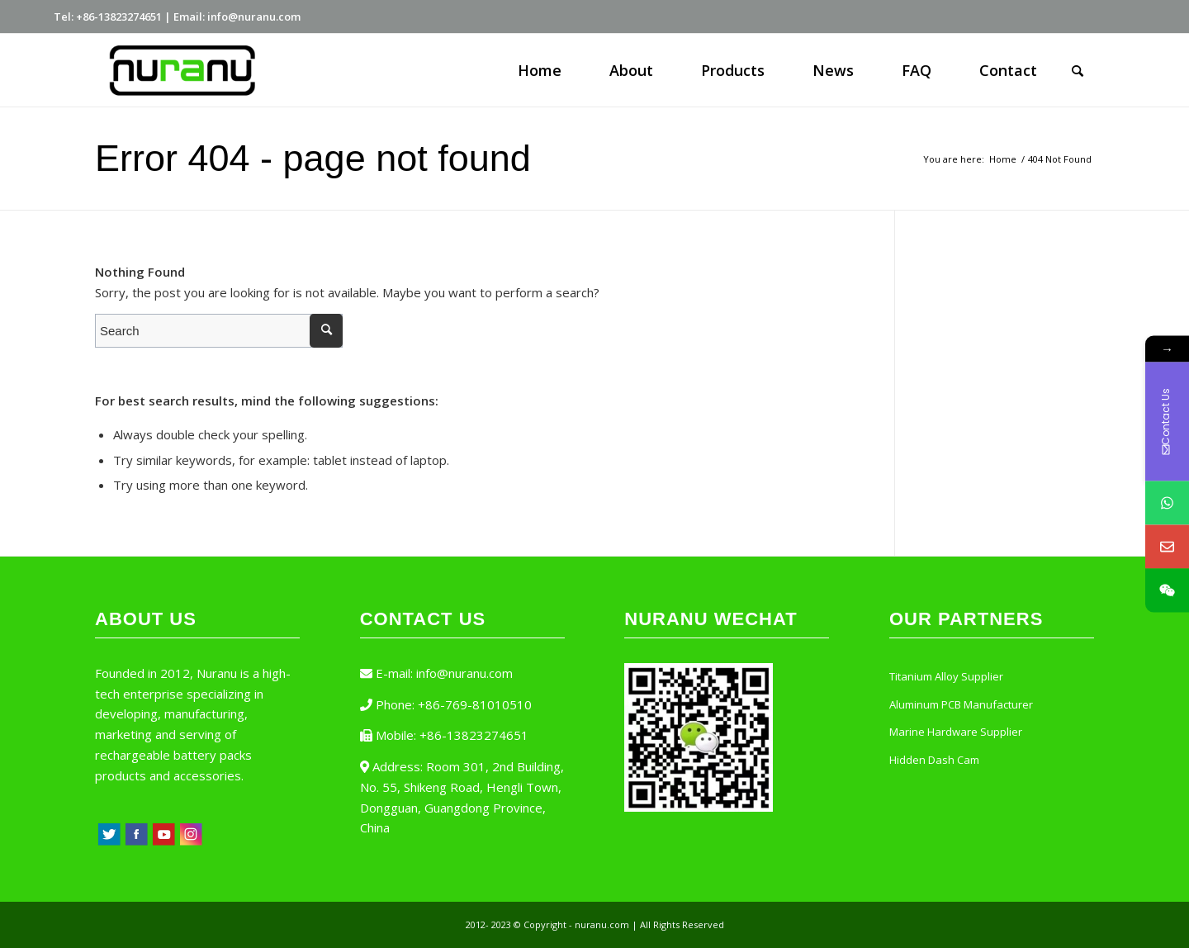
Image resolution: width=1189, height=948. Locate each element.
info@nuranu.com (464, 673)
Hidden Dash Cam (934, 759)
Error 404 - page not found (313, 158)
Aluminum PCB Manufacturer (961, 704)
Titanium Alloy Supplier (946, 676)
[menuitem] (539, 70)
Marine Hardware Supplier (955, 731)
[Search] (1077, 70)
